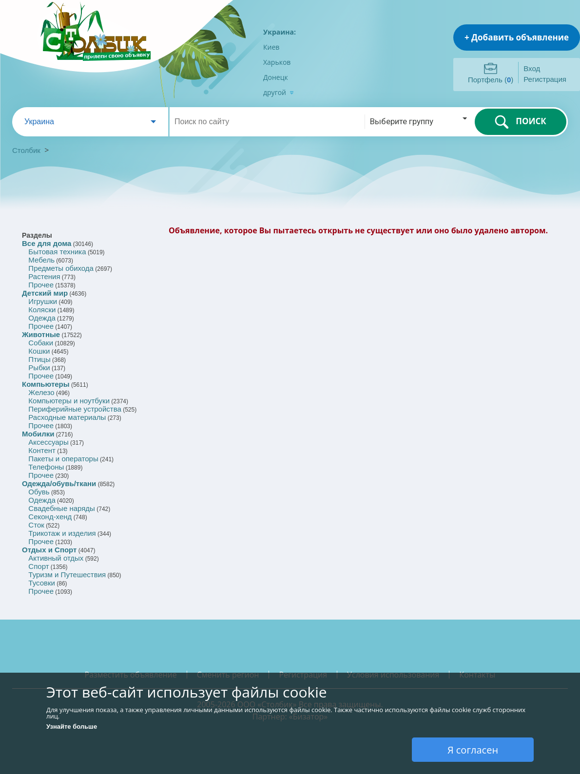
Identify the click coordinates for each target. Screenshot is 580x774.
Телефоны (46, 467)
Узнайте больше (71, 726)
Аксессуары (48, 442)
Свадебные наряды (61, 508)
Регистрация (544, 79)
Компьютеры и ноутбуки (69, 400)
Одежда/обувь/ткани (59, 483)
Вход (531, 68)
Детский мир (45, 293)
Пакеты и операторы (63, 458)
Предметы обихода (61, 268)
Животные (41, 334)
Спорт (38, 566)
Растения (44, 276)
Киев (271, 47)
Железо (41, 392)
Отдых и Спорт (49, 550)
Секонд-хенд (50, 516)
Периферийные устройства (74, 409)
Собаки (40, 343)
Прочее (41, 285)
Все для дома (46, 243)
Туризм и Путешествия (67, 574)
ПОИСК (520, 122)
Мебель (41, 260)
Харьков (276, 62)
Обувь (38, 492)
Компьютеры (46, 384)
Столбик (26, 150)
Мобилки (38, 434)
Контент (42, 450)
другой (278, 92)
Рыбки (39, 367)
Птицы (39, 359)
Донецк (275, 77)
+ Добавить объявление (516, 37)
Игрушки (42, 301)
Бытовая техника (57, 251)
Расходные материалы (67, 417)
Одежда (41, 318)
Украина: (279, 32)
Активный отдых (55, 558)
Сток (36, 525)
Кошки (39, 351)
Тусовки (41, 583)
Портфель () (490, 80)
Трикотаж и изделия (62, 533)
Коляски (42, 309)
